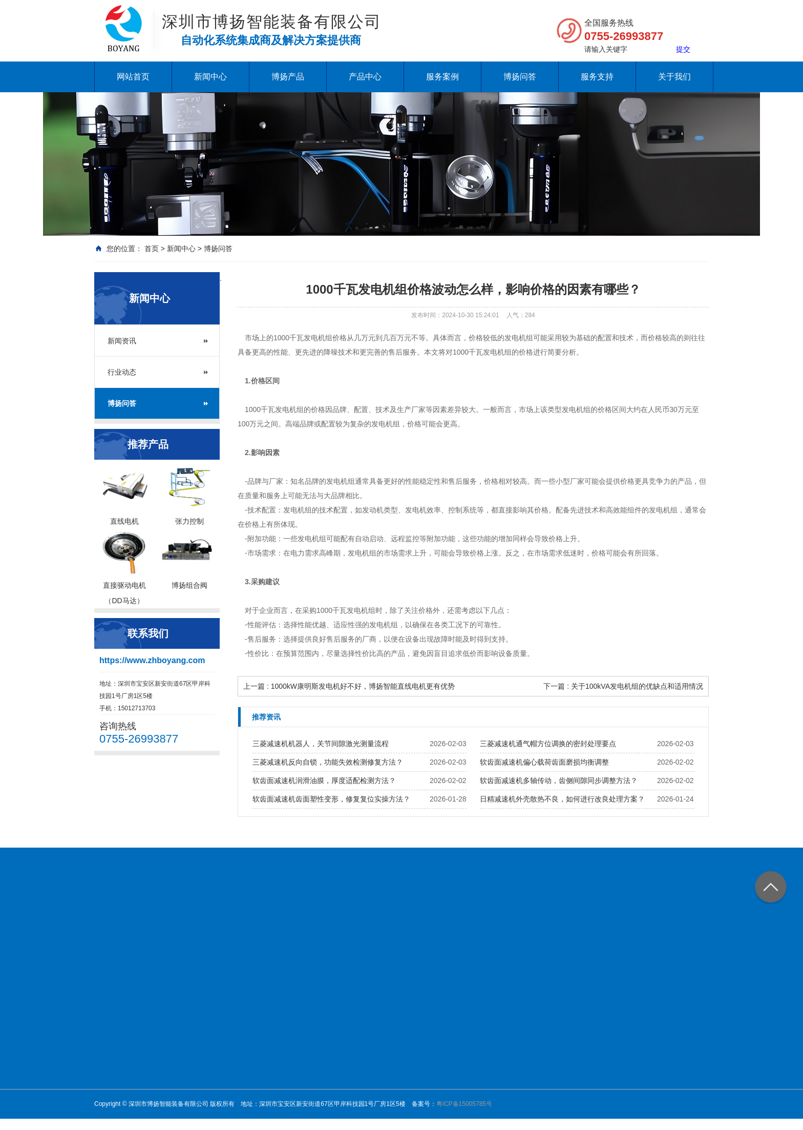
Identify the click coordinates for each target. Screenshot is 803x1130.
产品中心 (365, 76)
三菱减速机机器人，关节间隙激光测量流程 (320, 743)
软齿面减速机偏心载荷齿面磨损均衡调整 (544, 762)
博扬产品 (287, 76)
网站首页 (133, 76)
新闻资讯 (122, 341)
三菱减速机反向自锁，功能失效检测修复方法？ (327, 762)
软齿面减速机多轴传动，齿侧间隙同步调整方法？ (559, 780)
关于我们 (674, 76)
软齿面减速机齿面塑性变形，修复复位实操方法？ (331, 799)
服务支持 (597, 76)
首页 (151, 248)
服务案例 (442, 76)
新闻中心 (210, 76)
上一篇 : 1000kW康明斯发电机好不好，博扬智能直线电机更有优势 (349, 686)
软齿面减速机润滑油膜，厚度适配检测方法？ (324, 780)
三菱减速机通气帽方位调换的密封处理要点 (548, 743)
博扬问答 (519, 76)
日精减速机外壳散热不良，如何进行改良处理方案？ (562, 799)
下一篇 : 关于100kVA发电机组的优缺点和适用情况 (623, 686)
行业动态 (122, 372)
